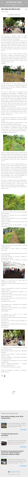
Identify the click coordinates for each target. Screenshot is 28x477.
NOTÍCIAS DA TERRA (14, 2)
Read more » (23, 429)
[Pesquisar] (26, 3)
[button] (26, 9)
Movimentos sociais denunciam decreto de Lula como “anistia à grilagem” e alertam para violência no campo (12, 452)
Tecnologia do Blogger (14, 471)
